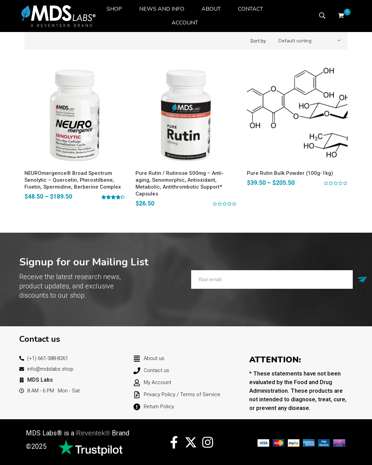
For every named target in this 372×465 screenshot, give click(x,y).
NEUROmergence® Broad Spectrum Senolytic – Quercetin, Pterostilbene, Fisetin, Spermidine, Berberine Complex (72, 180)
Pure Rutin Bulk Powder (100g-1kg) (290, 173)
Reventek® (93, 433)
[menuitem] (114, 9)
